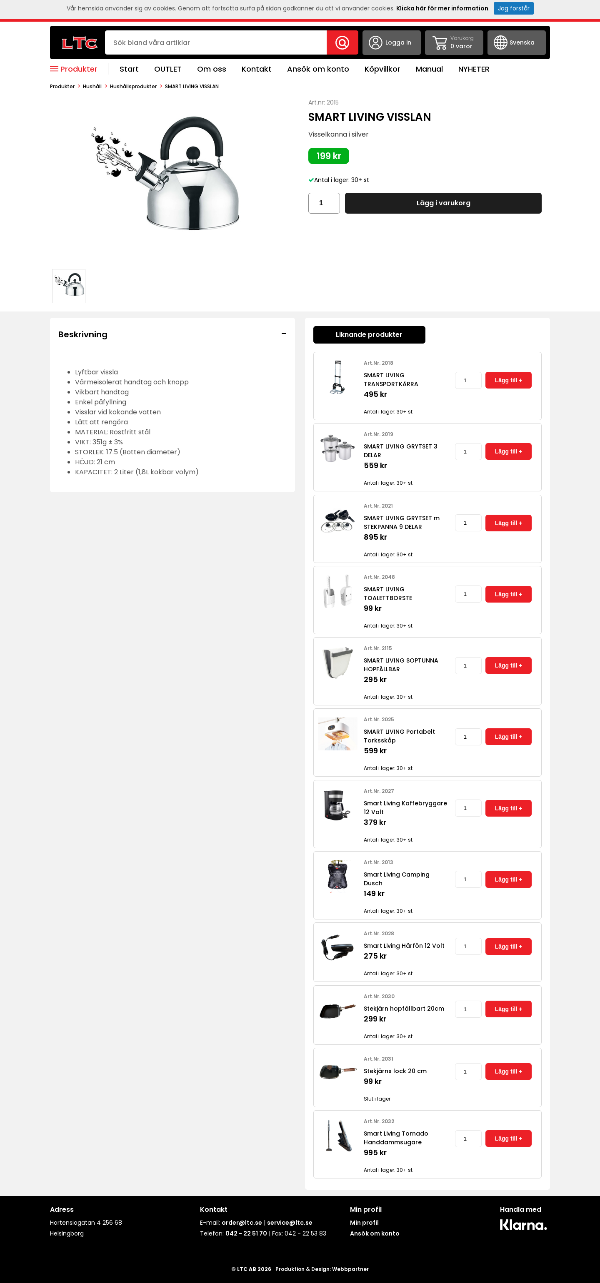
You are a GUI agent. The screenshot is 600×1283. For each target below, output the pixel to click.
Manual (429, 69)
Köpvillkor (382, 69)
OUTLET (168, 69)
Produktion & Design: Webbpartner (322, 1269)
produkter (62, 86)
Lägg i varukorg (443, 203)
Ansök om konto (318, 69)
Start (129, 69)
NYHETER (474, 69)
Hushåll (92, 86)
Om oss (211, 69)
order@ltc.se (242, 1222)
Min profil (364, 1222)
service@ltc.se (289, 1222)
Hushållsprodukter (133, 86)
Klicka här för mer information (442, 8)
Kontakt (257, 69)
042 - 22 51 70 (246, 1233)
